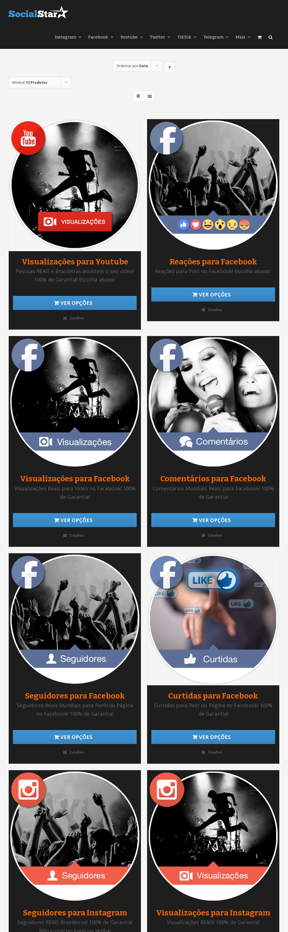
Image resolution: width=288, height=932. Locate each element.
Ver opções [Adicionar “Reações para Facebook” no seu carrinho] (215, 294)
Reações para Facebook (213, 261)
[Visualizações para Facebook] (75, 402)
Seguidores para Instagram (75, 912)
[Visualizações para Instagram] (213, 836)
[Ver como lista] (149, 96)
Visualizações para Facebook (75, 478)
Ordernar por (132, 66)
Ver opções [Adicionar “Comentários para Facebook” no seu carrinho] (215, 520)
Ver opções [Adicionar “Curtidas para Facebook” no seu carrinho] (215, 737)
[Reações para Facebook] (213, 185)
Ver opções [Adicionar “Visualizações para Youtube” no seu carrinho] (76, 303)
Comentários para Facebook (213, 478)
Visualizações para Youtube (75, 261)
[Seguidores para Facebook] (75, 619)
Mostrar (29, 82)
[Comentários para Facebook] (213, 402)
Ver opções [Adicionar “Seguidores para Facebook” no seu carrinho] (76, 737)
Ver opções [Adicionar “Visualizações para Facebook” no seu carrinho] (76, 520)
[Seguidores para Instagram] (75, 836)
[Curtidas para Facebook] (213, 619)
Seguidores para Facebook (75, 695)
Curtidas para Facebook (213, 695)
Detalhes (77, 318)
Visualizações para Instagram (213, 912)
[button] (271, 36)
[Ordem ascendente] (169, 67)
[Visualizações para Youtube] (75, 185)
